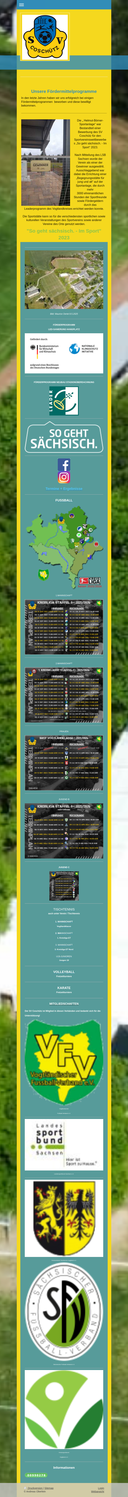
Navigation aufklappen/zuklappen (64, 5)
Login (101, 1488)
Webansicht (97, 1491)
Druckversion (33, 1488)
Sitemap (48, 1488)
